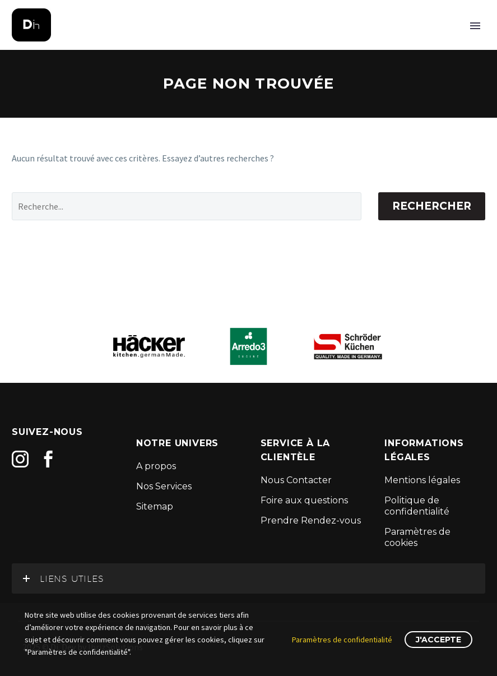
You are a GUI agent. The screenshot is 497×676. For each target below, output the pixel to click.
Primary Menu (475, 25)
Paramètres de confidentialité (342, 640)
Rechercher (431, 206)
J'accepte (438, 640)
